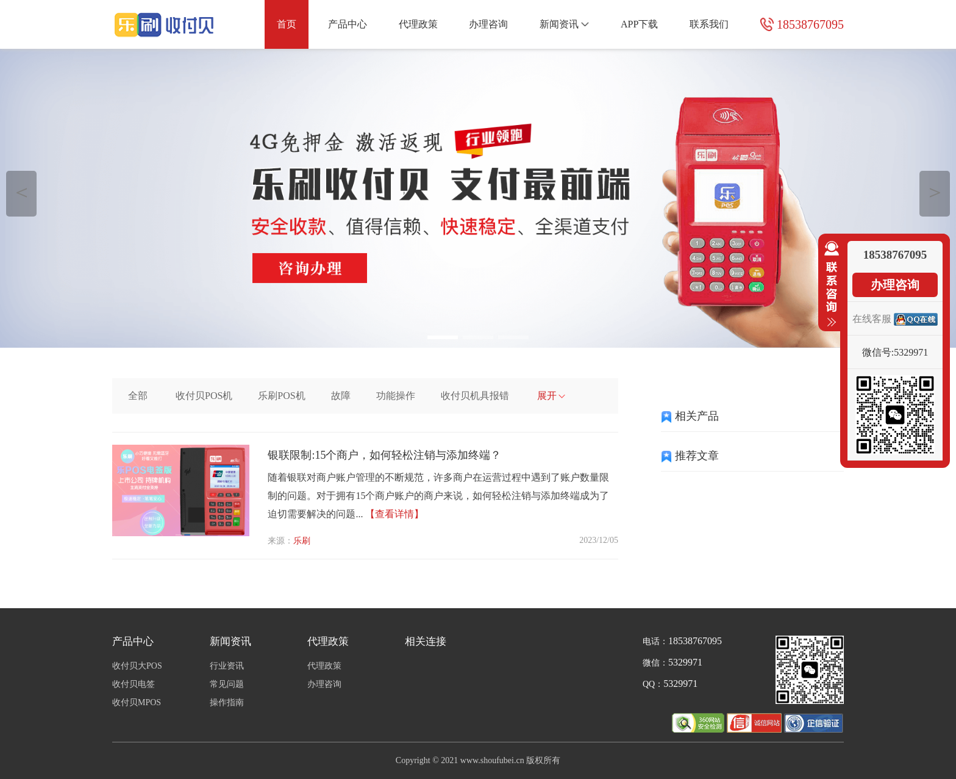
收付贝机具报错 (475, 395)
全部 (138, 395)
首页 (286, 24)
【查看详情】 (394, 514)
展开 (551, 395)
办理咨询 (488, 24)
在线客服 (871, 319)
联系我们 (709, 24)
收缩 (829, 284)
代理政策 (418, 24)
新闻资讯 (564, 24)
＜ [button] (21, 192)
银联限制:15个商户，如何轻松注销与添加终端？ (384, 455)
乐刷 (301, 540)
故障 (341, 395)
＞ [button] (935, 192)
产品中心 (347, 24)
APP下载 (639, 24)
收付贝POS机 (204, 395)
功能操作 (395, 395)
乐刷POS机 (281, 395)
